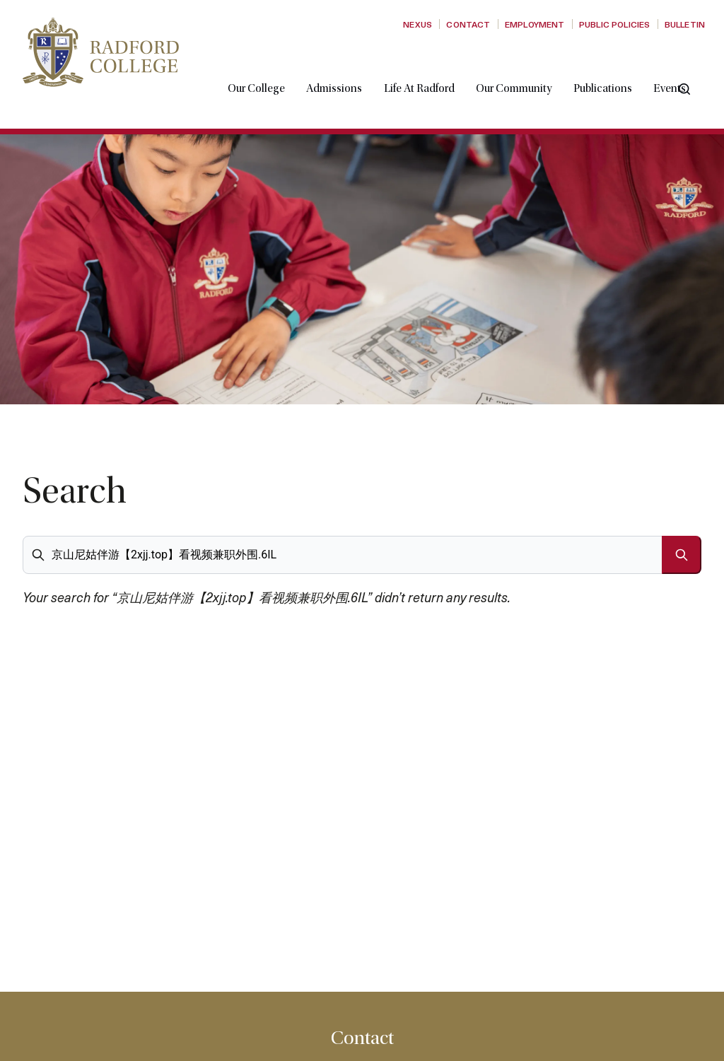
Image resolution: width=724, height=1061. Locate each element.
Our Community (525, 65)
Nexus (417, 24)
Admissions (345, 65)
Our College (267, 65)
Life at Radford (430, 65)
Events (681, 65)
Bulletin (685, 24)
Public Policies (614, 24)
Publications (614, 65)
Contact (468, 24)
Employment (535, 24)
